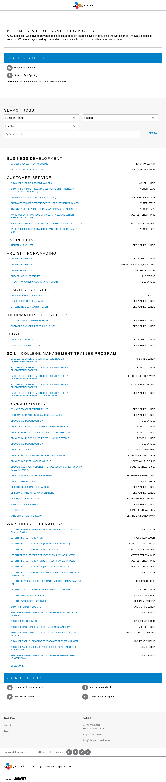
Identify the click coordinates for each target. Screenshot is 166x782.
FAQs (6, 730)
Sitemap (42, 752)
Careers (7, 725)
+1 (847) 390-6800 (92, 734)
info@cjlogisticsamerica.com (96, 740)
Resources (9, 717)
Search (154, 133)
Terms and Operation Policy (17, 752)
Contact (87, 717)
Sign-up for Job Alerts (21, 68)
